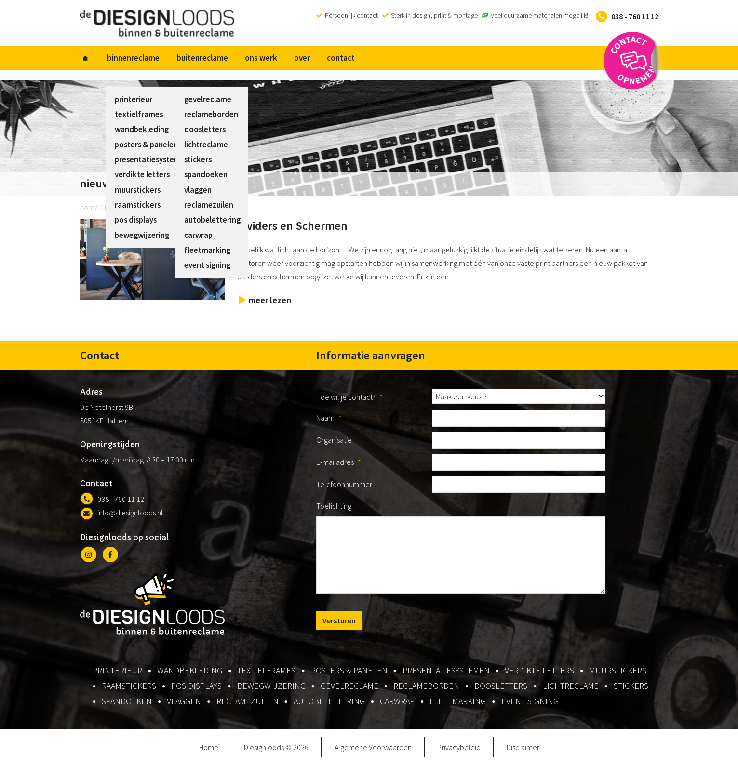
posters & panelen (349, 671)
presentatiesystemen (446, 671)
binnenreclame (131, 58)
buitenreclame (199, 58)
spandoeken (127, 702)
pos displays (196, 686)
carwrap (397, 702)
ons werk (256, 58)
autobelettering (329, 702)
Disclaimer (523, 747)
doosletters (500, 686)
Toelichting (333, 507)
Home (208, 747)
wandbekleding (189, 671)
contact (333, 58)
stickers (631, 686)
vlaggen (184, 702)
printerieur (117, 671)
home (89, 207)
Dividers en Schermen (292, 226)
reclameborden (426, 686)
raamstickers (129, 686)
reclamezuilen (247, 702)
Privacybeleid (459, 747)
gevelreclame (349, 686)
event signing (530, 702)
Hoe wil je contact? (349, 397)
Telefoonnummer (344, 484)
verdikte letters (539, 671)
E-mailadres (338, 462)
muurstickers (617, 671)
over (296, 58)
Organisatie (334, 440)
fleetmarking (457, 702)
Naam (329, 418)
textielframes (266, 671)
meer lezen (270, 300)
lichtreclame (571, 686)
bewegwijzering (271, 686)
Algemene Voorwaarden (373, 747)
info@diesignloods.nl (121, 513)
